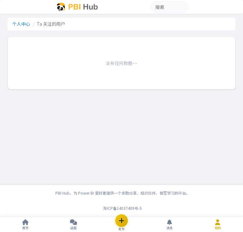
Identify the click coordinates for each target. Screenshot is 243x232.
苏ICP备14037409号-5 (122, 208)
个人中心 (21, 24)
